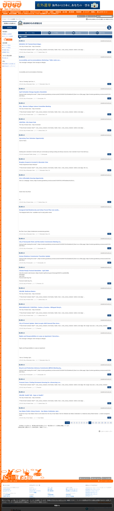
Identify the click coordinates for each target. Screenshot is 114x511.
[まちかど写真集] (12, 13)
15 (102, 422)
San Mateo (41, 418)
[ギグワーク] (20, 13)
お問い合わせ (6, 496)
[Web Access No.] (29, 13)
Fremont (39, 328)
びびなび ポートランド (91, 494)
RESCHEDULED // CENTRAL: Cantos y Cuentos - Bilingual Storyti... (40, 307)
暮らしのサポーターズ (71, 489)
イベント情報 (32, 492)
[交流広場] (4, 13)
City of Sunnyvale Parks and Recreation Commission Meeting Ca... (40, 242)
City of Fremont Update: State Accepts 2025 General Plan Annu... (39, 323)
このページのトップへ (105, 481)
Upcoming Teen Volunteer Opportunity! (31, 138)
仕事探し (31, 496)
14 (99, 422)
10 (86, 422)
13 (96, 422)
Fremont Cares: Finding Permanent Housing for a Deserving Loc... (40, 382)
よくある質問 (6, 494)
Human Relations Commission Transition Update (34, 256)
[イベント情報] (44, 11)
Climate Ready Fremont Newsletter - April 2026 (34, 270)
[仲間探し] (92, 11)
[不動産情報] (78, 11)
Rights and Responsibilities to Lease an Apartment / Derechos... (39, 336)
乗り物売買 (50, 491)
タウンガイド (32, 489)
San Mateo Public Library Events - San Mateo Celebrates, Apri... (39, 411)
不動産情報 (50, 494)
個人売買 (50, 489)
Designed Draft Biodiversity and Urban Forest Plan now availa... (39, 210)
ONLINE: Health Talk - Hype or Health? (31, 395)
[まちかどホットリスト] (34, 11)
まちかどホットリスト (35, 491)
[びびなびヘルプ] (38, 13)
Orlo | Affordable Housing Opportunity (31, 178)
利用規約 (5, 481)
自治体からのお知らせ (9, 23)
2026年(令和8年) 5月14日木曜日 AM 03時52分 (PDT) (100, 19)
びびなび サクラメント (91, 492)
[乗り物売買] (71, 11)
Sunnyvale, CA (42, 98)
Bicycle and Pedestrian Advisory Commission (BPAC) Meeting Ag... (40, 368)
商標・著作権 (13, 481)
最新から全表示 (8, 34)
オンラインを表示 (8, 36)
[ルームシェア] (85, 11)
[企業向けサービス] (45, 13)
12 (93, 422)
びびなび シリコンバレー (92, 491)
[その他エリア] (54, 13)
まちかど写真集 (70, 496)
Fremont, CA (40, 283)
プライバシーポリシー (25, 481)
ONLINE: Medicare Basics (27, 291)
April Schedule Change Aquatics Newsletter (33, 92)
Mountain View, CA (45, 84)
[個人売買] (64, 11)
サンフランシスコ (20, 19)
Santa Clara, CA (43, 52)
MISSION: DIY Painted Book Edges (30, 44)
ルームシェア (51, 496)
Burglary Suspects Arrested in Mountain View (33, 162)
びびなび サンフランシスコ (93, 489)
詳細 (109, 52)
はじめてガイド (7, 491)
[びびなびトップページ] (11, 5)
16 (105, 422)
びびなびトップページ (9, 66)
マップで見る (7, 47)
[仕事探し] (51, 11)
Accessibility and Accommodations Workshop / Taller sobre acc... (40, 60)
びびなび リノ (89, 496)
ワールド (4, 19)
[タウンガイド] (25, 11)
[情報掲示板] (58, 11)
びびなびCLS (6, 489)
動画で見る (6, 52)
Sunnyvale (44, 154)
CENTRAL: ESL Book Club (27, 122)
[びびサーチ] (5, 11)
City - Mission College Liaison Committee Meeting (35, 106)
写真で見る (6, 50)
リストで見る (7, 45)
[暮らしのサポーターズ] (101, 11)
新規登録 (9, 27)
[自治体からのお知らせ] (15, 11)
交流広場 (68, 494)
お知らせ (6, 58)
